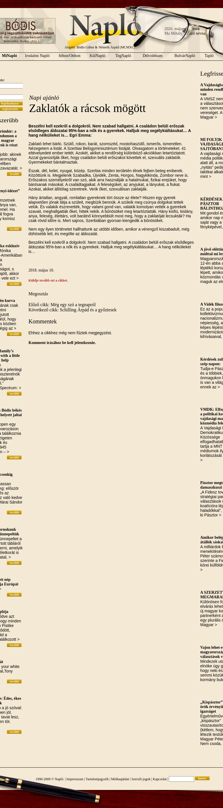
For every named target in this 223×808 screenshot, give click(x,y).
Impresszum (74, 779)
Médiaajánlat (120, 779)
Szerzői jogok (140, 779)
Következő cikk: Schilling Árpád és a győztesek (73, 309)
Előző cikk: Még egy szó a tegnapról (62, 304)
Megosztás (38, 293)
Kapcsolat (160, 779)
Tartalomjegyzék (97, 779)
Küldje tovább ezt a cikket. (48, 280)
